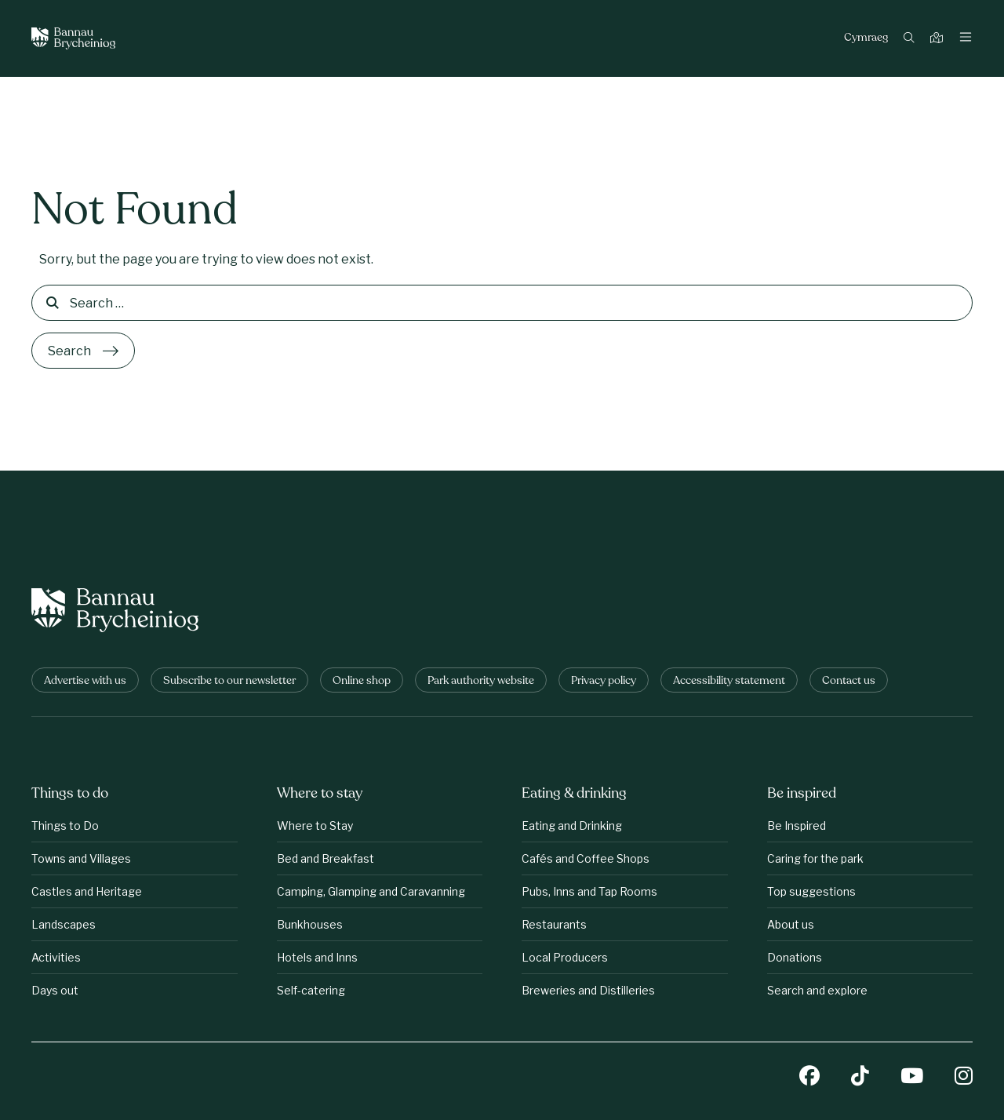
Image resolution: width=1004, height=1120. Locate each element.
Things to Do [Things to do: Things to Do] (65, 825)
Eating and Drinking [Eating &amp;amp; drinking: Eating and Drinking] (572, 825)
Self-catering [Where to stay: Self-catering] (311, 990)
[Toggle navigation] (966, 38)
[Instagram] (964, 1077)
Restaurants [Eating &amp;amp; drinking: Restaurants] (554, 924)
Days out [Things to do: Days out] (54, 990)
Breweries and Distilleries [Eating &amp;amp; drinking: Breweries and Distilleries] (588, 990)
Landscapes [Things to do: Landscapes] (63, 924)
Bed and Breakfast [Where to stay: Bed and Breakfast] (325, 858)
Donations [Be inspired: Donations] (794, 957)
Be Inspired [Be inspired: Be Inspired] (796, 825)
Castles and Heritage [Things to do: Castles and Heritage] (86, 891)
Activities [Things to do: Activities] (56, 957)
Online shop (362, 681)
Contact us (848, 681)
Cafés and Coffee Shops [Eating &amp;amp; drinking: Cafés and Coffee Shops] (585, 858)
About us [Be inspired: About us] (790, 924)
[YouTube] (911, 1077)
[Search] (911, 39)
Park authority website (480, 681)
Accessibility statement (729, 681)
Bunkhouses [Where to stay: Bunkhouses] (310, 924)
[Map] (938, 39)
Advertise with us (85, 681)
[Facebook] (809, 1077)
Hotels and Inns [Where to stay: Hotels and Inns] (317, 957)
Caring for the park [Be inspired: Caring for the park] (815, 858)
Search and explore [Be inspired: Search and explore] (817, 990)
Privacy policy (603, 681)
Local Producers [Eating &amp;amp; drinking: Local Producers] (565, 957)
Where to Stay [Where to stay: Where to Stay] (315, 825)
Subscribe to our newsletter (229, 681)
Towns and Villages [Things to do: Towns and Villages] (81, 858)
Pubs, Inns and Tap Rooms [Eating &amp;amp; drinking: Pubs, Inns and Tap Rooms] (589, 891)
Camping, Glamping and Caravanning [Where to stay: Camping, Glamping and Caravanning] (371, 891)
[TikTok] (860, 1077)
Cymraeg (866, 38)
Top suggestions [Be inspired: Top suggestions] (811, 891)
